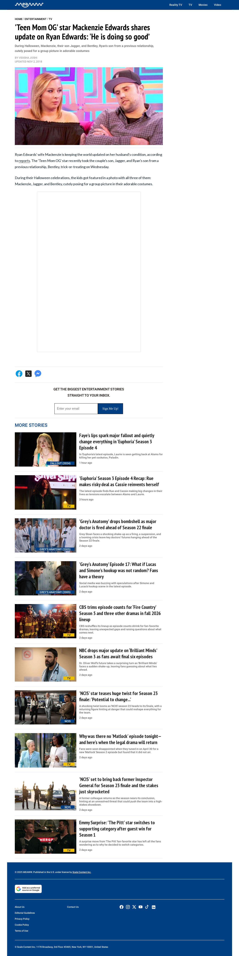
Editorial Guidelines (25, 913)
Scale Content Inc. (81, 872)
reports (24, 160)
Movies (203, 4)
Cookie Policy (22, 924)
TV (190, 4)
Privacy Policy (22, 919)
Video (217, 4)
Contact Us (73, 907)
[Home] (29, 5)
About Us (19, 907)
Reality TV (175, 4)
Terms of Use (21, 930)
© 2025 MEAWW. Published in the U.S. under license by (43, 872)
